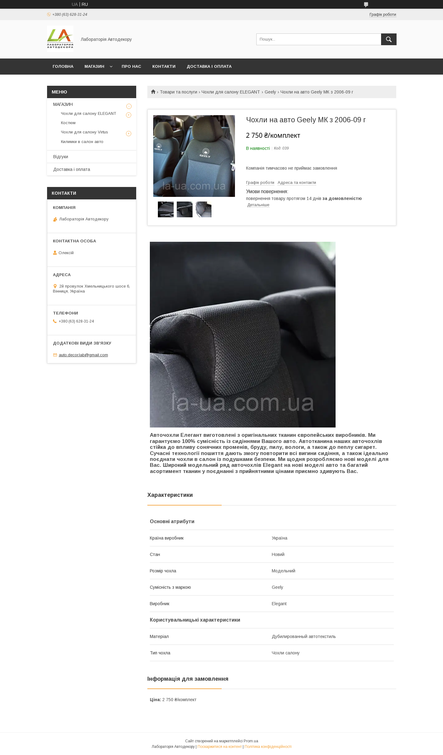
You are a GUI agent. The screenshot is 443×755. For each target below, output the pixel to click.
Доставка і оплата (209, 66)
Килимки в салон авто (82, 141)
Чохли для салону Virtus (84, 132)
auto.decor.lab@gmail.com (83, 355)
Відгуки (60, 156)
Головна (63, 66)
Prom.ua (251, 741)
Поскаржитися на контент (220, 746)
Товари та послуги (178, 91)
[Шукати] (389, 39)
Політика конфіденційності (268, 746)
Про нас (131, 66)
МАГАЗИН (94, 66)
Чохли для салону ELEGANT (231, 91)
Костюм (68, 122)
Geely (270, 91)
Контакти (164, 66)
